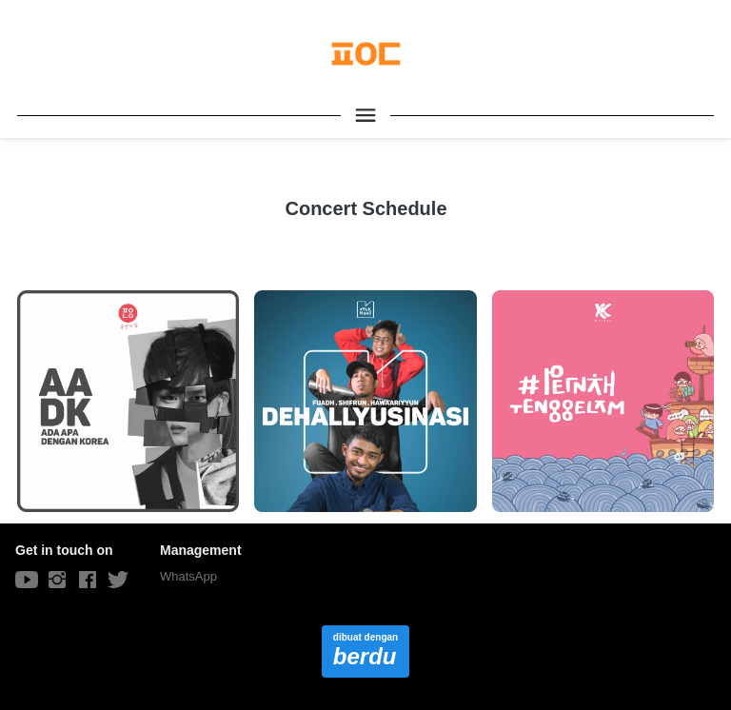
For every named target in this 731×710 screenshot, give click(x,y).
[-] (26, 580)
